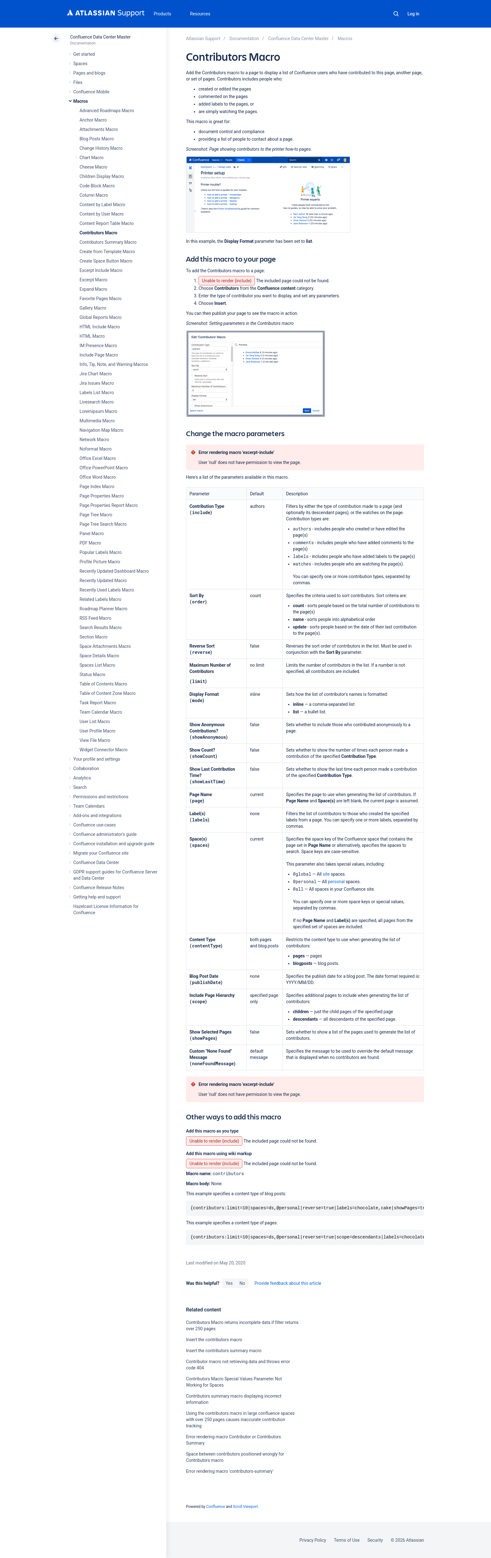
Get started (84, 54)
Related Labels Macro (100, 599)
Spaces (80, 63)
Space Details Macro (99, 655)
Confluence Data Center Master (100, 36)
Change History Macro (101, 148)
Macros (80, 101)
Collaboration (86, 768)
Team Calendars (89, 806)
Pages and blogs (89, 73)
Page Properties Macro (102, 495)
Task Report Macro (98, 702)
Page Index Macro (97, 486)
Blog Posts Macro (97, 138)
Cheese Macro (93, 166)
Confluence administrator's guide (105, 834)
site (326, 874)
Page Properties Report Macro (109, 505)
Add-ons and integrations (97, 815)
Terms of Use (346, 1540)
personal (336, 881)
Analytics (82, 777)
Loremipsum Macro (98, 411)
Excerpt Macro (93, 279)
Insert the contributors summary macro (223, 1350)
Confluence (215, 1506)
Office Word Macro (98, 477)
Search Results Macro (101, 627)
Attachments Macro (99, 129)
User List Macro (95, 721)
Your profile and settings (96, 759)
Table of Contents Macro (103, 683)
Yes (228, 1283)
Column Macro (94, 195)
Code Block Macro (97, 185)
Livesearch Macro (97, 401)
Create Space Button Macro (106, 260)
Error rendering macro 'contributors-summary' (229, 1471)
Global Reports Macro (100, 317)
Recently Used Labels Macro (107, 589)
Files (77, 82)
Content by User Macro (102, 213)
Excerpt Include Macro (101, 270)
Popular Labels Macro (100, 552)
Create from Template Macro (107, 251)
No (242, 1283)
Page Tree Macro (96, 514)
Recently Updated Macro (103, 580)
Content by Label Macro (102, 204)
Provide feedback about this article (288, 1283)
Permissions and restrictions (100, 796)
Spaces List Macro (97, 665)
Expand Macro (93, 289)
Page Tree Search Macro (103, 524)
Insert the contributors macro (214, 1339)
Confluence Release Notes (98, 887)
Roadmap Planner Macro (103, 608)
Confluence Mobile (91, 91)
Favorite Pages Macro (100, 298)
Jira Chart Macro (96, 373)
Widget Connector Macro (103, 749)
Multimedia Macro (97, 420)
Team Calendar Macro (101, 712)
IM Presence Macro (98, 345)
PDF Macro (90, 542)
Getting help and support (97, 896)
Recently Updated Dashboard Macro (114, 571)
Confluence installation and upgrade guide (113, 843)
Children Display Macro (102, 176)
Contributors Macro (98, 232)
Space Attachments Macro (105, 646)
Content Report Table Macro (107, 223)
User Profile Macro (97, 730)
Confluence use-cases (94, 824)
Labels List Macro (97, 392)
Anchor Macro (93, 119)
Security (375, 1540)
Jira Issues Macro (97, 383)
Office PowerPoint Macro (104, 467)
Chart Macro (92, 157)
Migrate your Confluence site (100, 853)
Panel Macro (92, 533)
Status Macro (92, 674)
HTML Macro (92, 336)
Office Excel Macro (98, 458)
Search (396, 14)
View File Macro (95, 740)
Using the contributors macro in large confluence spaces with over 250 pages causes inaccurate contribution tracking (240, 1419)
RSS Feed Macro (95, 618)
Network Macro (94, 439)
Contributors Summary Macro (108, 242)
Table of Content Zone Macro (108, 693)
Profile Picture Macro (100, 561)
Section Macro (93, 636)
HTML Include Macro (100, 326)
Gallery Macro (93, 307)
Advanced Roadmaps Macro (107, 110)
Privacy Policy (312, 1540)
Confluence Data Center (96, 862)
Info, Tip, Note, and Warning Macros (114, 364)
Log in (413, 13)
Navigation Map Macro (101, 430)
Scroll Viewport (245, 1506)
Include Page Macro (99, 354)
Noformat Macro (95, 448)
